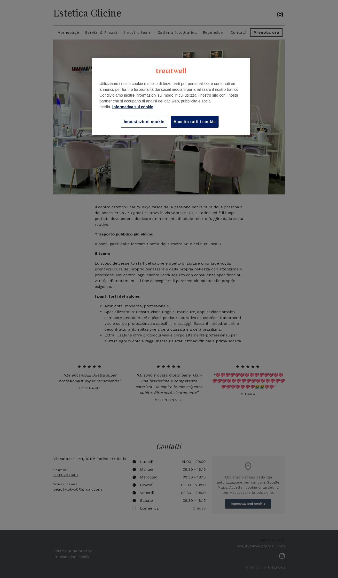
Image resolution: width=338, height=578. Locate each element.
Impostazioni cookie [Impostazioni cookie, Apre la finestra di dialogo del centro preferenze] (144, 122)
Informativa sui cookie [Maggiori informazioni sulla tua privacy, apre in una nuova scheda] (132, 107)
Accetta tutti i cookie (195, 122)
